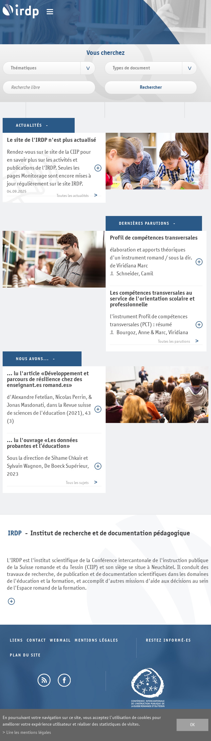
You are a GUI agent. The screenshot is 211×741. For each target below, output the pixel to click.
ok (192, 725)
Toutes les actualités (73, 196)
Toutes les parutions (174, 341)
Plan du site (25, 655)
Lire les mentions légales (28, 732)
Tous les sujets (77, 483)
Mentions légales (96, 640)
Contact (36, 640)
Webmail (60, 640)
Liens (16, 640)
